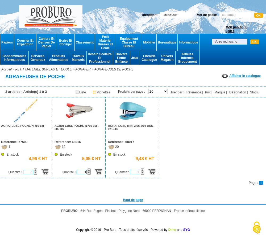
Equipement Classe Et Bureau (129, 42)
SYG (186, 230)
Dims (172, 230)
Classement (85, 42)
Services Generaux (37, 58)
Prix (208, 92)
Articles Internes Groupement (187, 58)
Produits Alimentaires (58, 58)
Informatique (188, 42)
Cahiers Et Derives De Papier (46, 42)
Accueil (6, 69)
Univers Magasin (167, 58)
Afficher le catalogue (241, 76)
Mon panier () (236, 29)
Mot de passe (207, 15)
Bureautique (167, 42)
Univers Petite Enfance (121, 58)
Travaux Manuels (78, 58)
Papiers (7, 42)
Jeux (134, 58)
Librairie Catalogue (149, 58)
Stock (254, 92)
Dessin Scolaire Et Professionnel (99, 58)
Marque (219, 92)
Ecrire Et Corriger (65, 42)
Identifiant (149, 15)
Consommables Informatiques (14, 58)
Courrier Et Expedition (25, 42)
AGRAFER (83, 69)
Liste (80, 92)
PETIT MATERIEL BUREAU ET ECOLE (43, 69)
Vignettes (101, 92)
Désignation (237, 92)
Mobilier (149, 42)
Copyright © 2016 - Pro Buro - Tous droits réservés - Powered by (121, 230)
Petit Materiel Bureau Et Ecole (105, 42)
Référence (193, 92)
